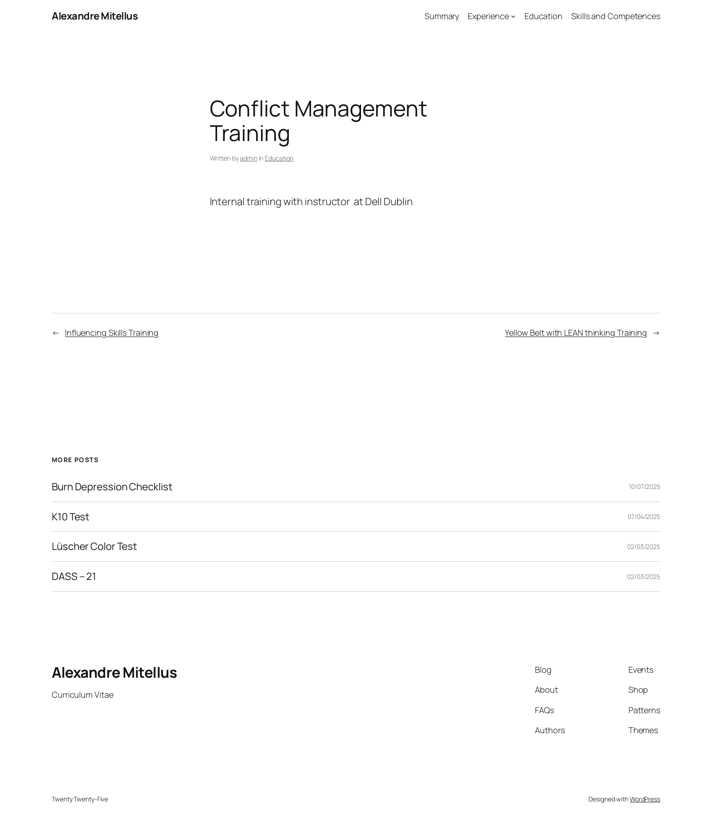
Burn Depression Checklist (112, 487)
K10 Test (70, 517)
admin (248, 158)
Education (279, 158)
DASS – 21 (74, 576)
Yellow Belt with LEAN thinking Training (576, 332)
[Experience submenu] (513, 16)
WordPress (645, 799)
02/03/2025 (643, 546)
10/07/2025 (644, 486)
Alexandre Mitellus (95, 16)
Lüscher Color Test (94, 546)
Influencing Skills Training (111, 332)
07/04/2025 (644, 516)
